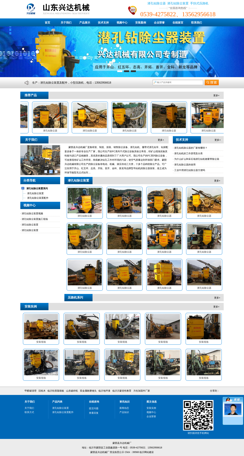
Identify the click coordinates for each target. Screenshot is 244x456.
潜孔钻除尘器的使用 (185, 164)
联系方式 (29, 412)
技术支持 (103, 22)
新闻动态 (124, 408)
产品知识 (124, 412)
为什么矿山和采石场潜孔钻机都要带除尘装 (196, 159)
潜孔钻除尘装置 (30, 224)
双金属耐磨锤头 (88, 390)
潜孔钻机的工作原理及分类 (188, 153)
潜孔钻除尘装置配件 (63, 412)
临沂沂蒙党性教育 (121, 390)
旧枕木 (42, 390)
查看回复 (93, 413)
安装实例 (151, 408)
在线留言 (177, 22)
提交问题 (93, 408)
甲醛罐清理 (30, 390)
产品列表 (57, 401)
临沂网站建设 (146, 452)
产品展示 (84, 22)
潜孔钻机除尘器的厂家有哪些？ (190, 147)
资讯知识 (124, 401)
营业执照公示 (117, 452)
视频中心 (122, 22)
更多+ (216, 95)
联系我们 (196, 22)
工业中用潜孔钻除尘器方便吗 (189, 170)
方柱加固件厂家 (141, 390)
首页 (47, 22)
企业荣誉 (159, 22)
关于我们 (66, 22)
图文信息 (152, 401)
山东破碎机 (72, 390)
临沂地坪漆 (104, 390)
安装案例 (140, 22)
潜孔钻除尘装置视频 (32, 213)
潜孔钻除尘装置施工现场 (35, 219)
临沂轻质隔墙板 (55, 390)
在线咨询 (94, 401)
